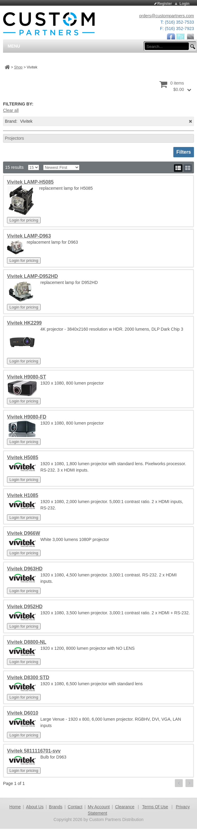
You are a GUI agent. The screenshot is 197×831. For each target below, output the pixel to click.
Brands (55, 806)
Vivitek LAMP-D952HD (32, 276)
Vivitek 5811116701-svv (34, 750)
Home (15, 806)
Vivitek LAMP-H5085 (30, 182)
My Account (99, 806)
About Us (35, 806)
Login (184, 4)
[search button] (191, 47)
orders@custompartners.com (166, 15)
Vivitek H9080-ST (26, 376)
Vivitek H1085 (22, 495)
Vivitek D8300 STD (28, 677)
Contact (75, 806)
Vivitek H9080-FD (26, 416)
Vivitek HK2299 (24, 322)
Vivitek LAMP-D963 (29, 236)
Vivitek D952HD (24, 606)
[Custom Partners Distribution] (49, 23)
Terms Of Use (155, 806)
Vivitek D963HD (24, 568)
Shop (18, 67)
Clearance (124, 806)
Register (164, 4)
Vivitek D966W (23, 533)
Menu (14, 46)
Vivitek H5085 (22, 457)
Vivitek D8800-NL (26, 642)
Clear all (11, 110)
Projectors (14, 138)
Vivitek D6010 (22, 713)
